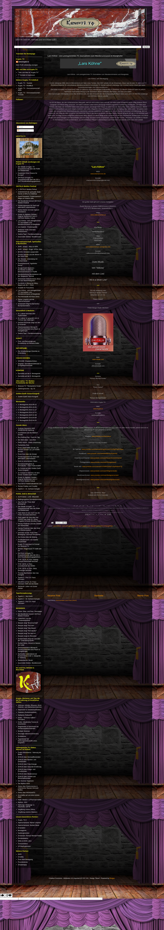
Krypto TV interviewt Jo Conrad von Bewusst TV (28, 545)
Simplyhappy (22, 865)
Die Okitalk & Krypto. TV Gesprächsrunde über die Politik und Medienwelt (29, 168)
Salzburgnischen (23, 833)
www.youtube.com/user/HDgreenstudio (103, 471)
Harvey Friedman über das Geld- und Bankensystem (29, 529)
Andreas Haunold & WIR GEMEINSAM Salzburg (26, 429)
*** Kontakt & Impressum (26, 75)
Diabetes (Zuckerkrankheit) (27, 712)
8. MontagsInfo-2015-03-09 (27, 418)
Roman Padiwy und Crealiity (27, 486)
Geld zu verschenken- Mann (27, 461)
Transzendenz (23, 844)
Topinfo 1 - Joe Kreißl (25, 596)
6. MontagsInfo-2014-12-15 (27, 412)
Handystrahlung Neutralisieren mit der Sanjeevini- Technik (29, 275)
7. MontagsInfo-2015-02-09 (27, 415)
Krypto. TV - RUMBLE (25, 86)
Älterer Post (143, 595)
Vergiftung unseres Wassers (27, 812)
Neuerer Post (54, 595)
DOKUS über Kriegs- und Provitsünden (26, 770)
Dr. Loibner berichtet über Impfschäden (26, 314)
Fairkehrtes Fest (23, 445)
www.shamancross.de (98, 174)
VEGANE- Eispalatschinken (27, 361)
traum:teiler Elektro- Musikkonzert (29, 237)
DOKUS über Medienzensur (27, 774)
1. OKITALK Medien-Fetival (27, 189)
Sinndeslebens (23, 838)
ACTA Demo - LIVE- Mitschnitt (28, 497)
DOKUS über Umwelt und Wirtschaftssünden (27, 777)
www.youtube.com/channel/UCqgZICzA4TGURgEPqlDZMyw (102, 449)
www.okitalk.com (98, 359)
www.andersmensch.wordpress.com (98, 247)
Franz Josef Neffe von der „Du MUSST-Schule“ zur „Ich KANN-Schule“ (29, 449)
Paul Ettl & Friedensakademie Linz (30, 483)
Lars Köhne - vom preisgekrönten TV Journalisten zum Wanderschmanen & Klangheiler (83, 526)
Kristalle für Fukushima (26, 288)
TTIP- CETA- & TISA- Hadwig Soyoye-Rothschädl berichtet (28, 560)
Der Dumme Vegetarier (26, 781)
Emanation (21, 828)
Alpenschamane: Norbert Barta (28, 825)
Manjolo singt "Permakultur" (27, 631)
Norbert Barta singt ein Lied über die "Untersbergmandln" (29, 640)
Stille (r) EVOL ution (25, 841)
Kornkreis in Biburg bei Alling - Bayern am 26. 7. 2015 (28, 284)
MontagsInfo (22, 830)
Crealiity (21, 857)
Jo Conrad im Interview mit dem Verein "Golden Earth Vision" (29, 474)
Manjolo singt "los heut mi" (27, 633)
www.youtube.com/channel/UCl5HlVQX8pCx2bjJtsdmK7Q (102, 466)
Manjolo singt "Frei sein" (26, 625)
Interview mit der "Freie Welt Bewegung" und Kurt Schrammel (29, 533)
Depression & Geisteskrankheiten (29, 710)
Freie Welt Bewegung (25, 859)
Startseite (98, 595)
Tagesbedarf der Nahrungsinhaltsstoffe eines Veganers (27, 741)
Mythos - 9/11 (22, 802)
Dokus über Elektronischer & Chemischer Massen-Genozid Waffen (28, 788)
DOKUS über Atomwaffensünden (29, 757)
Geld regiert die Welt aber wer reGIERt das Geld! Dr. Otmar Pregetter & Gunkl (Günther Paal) (29, 519)
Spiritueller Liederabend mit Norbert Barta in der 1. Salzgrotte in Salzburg (29, 656)
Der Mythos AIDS (24, 783)
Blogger (112, 878)
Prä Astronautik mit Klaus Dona (28, 297)
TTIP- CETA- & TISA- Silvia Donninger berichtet (27, 569)
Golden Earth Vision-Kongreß (28, 396)
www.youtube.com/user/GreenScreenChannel (106, 458)
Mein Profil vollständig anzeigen (27, 65)
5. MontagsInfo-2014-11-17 (27, 410)
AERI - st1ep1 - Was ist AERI (28, 246)
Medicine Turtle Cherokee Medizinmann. (27, 230)
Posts (20, 127)
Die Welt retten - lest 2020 (27, 440)
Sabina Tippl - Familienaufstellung (29, 234)
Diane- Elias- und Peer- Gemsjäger (30, 611)
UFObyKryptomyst (24, 846)
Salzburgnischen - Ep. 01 (26, 389)
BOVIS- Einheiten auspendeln (28, 252)
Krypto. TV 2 (22, 820)
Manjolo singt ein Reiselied (27, 636)
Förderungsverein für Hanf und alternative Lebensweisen (28, 206)
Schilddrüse (22, 736)
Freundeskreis (23, 862)
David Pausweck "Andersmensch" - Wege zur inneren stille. (30, 197)
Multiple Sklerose (24, 731)
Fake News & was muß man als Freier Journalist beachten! (29, 514)
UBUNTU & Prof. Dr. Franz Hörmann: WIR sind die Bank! (28, 583)
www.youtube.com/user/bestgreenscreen (105, 475)
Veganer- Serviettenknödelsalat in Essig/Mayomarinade (29, 364)
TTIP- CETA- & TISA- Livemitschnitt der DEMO (26, 565)
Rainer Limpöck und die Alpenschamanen (26, 300)
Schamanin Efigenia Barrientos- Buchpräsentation (29, 305)
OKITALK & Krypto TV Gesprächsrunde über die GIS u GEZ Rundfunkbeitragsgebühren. (29, 179)
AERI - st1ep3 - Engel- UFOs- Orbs (30, 249)
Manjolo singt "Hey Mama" (27, 628)
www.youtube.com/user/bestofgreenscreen (105, 479)
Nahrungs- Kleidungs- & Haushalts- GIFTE (26, 806)
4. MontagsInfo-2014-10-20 (27, 407)
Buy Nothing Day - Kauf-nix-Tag (29, 437)
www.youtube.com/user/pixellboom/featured (102, 453)
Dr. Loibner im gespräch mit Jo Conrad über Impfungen (28, 319)
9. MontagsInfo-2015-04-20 (27, 420)
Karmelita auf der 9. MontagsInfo (29, 376)
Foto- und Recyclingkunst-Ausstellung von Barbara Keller (28, 342)
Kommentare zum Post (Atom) (66, 600)
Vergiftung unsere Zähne (26, 809)
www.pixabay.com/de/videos (101, 436)
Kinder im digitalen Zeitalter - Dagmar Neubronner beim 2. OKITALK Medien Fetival (28, 216)
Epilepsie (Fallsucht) (25, 715)
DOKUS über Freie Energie (27, 764)
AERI (20, 854)
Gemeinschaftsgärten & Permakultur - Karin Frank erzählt (29, 465)
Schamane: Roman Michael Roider (30, 836)
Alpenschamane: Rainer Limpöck (29, 822)
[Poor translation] (8, 895)
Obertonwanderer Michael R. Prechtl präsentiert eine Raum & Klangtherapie (29, 329)
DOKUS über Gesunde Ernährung (29, 767)
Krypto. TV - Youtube (25, 83)
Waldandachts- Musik (25, 660)
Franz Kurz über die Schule (27, 454)
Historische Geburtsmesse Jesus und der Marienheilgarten (29, 280)
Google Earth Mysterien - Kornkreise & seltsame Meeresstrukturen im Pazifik (27, 270)
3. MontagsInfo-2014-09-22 (27, 404)
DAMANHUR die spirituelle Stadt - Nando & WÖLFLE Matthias (29, 193)
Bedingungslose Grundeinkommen (30, 499)
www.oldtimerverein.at (98, 215)
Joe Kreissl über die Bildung (27, 537)
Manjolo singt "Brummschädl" (28, 623)
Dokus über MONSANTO (26, 792)
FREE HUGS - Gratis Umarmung (29, 442)
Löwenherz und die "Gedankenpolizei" (24, 619)
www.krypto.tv (98, 409)
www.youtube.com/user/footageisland (103, 462)
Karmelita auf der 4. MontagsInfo (29, 373)
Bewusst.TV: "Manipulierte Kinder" (29, 386)
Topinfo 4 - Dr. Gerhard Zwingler (29, 489)
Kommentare (22, 130)
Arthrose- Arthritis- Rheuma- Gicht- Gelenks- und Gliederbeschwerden (30, 706)
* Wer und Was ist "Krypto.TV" (28, 72)
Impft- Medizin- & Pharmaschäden (29, 800)
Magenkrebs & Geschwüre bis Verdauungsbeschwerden (28, 727)
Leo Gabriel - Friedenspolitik (27, 227)
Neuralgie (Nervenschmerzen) (28, 734)
